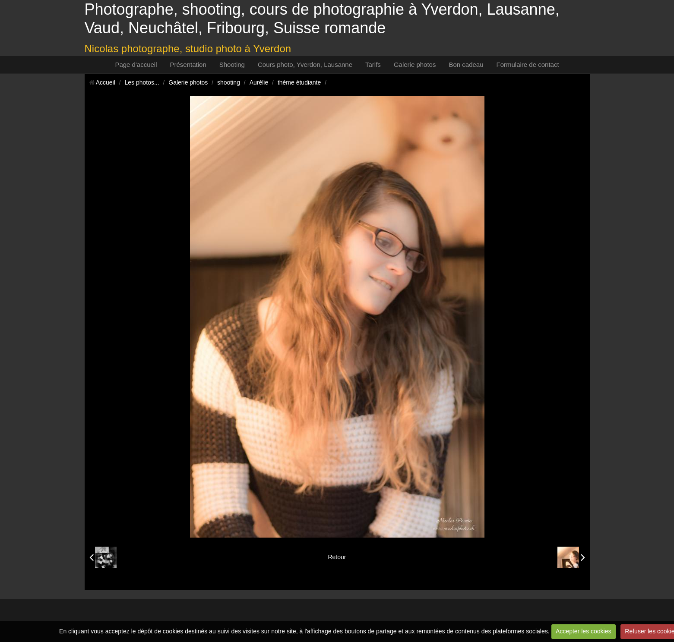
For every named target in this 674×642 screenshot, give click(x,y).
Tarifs (373, 64)
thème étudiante (299, 82)
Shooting (232, 64)
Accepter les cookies (583, 631)
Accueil (105, 82)
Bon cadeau (466, 64)
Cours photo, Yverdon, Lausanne (305, 64)
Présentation (188, 64)
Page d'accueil (136, 64)
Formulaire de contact (528, 64)
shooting (228, 82)
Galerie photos (415, 64)
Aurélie (259, 82)
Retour (337, 557)
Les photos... (141, 82)
